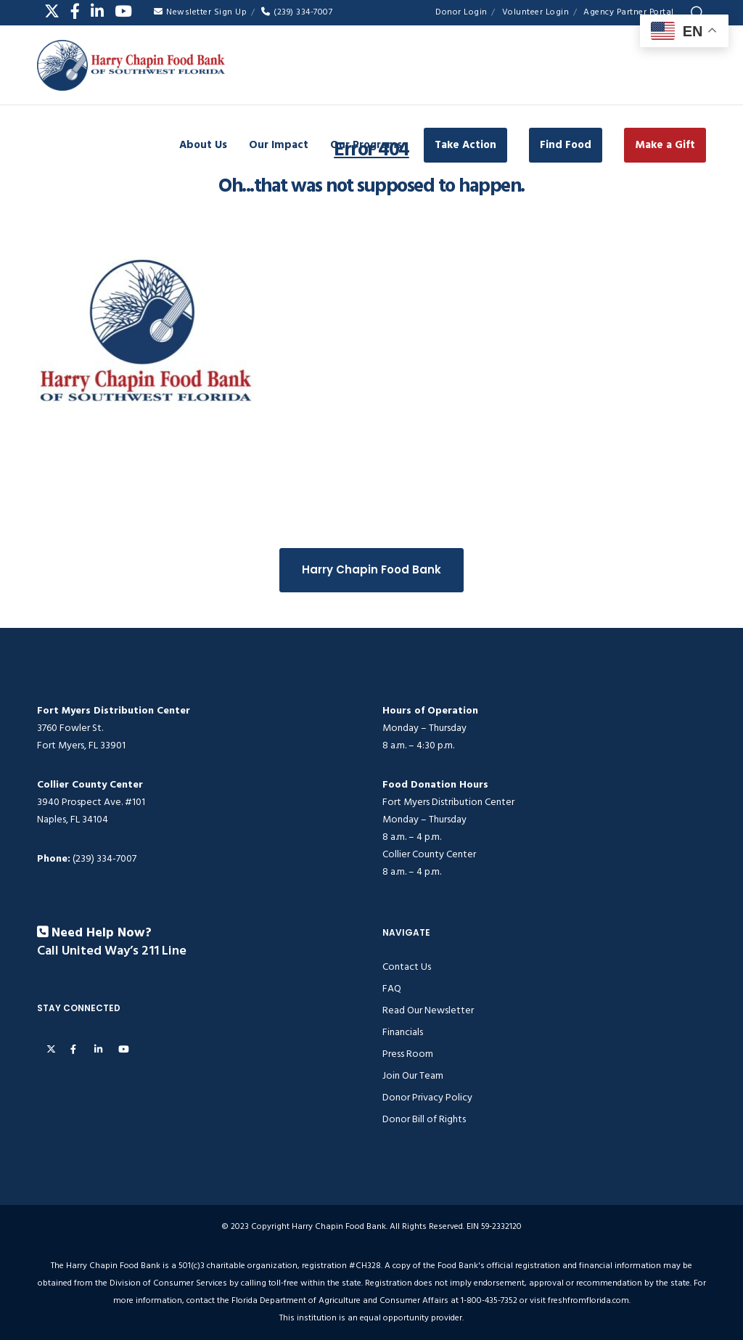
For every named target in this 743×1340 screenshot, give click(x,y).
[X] (51, 11)
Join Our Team (412, 1075)
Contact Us (406, 966)
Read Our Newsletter (428, 1010)
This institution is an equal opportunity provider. (371, 1318)
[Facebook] (75, 11)
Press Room (407, 1053)
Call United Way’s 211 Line (111, 951)
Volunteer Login (536, 12)
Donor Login (461, 12)
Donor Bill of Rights (424, 1119)
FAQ (391, 988)
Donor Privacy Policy (427, 1097)
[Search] (697, 13)
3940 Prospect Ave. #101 (91, 801)
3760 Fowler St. (70, 727)
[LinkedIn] (97, 11)
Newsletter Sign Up (200, 12)
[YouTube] (123, 11)
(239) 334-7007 (296, 12)
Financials (402, 1032)
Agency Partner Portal (628, 12)
